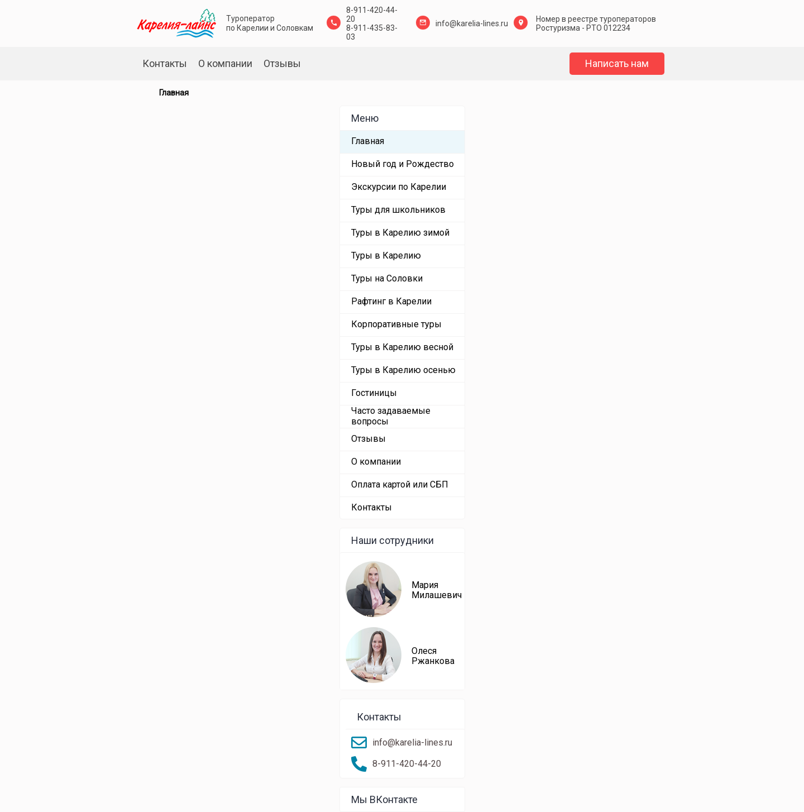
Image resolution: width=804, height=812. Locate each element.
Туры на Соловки (387, 278)
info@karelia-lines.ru (472, 23)
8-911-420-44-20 (406, 764)
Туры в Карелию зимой (400, 232)
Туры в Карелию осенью (403, 370)
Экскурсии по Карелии (398, 186)
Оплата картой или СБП (399, 484)
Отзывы (282, 63)
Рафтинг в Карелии (391, 301)
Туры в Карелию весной (402, 347)
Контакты (164, 63)
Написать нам (617, 63)
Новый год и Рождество (402, 164)
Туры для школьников (398, 209)
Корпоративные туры (396, 324)
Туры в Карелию (386, 255)
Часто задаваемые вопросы (390, 415)
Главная (367, 141)
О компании (225, 63)
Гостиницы (374, 393)
